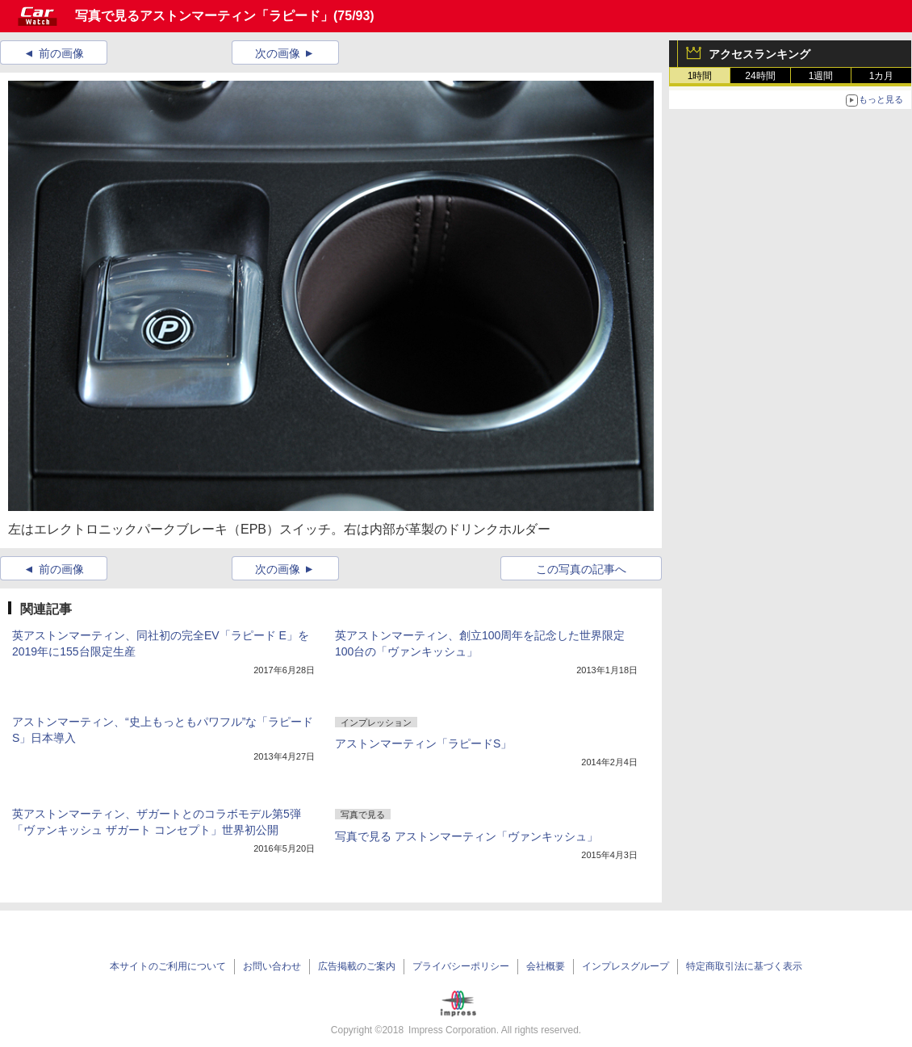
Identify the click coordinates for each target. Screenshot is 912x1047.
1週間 (821, 76)
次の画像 (277, 53)
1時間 (700, 76)
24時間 (760, 76)
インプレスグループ (625, 966)
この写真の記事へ (581, 569)
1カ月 (881, 76)
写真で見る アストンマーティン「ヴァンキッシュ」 (466, 836)
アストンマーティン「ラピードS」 (423, 743)
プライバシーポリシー (460, 966)
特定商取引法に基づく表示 (744, 966)
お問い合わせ (272, 966)
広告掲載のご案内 (356, 966)
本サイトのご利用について (168, 966)
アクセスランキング (759, 54)
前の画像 (61, 53)
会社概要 (545, 966)
